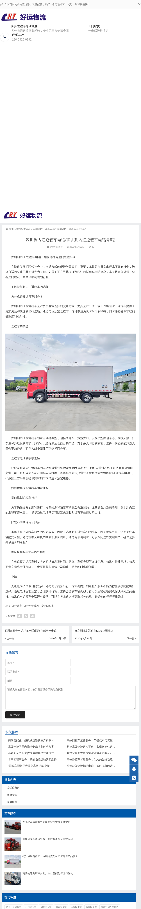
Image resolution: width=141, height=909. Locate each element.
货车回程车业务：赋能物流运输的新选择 (32, 759)
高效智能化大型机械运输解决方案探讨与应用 (35, 740)
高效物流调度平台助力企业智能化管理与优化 (47, 873)
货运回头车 (47, 605)
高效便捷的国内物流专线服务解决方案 (31, 746)
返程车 (30, 257)
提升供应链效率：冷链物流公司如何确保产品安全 (50, 856)
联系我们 (6, 188)
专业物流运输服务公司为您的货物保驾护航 (46, 822)
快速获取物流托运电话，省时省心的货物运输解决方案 (99, 765)
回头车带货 (79, 468)
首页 (10, 229)
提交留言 (15, 714)
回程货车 (17, 605)
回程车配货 (6, 59)
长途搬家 (6, 147)
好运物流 (6, 37)
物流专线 (12, 794)
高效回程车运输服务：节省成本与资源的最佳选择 (96, 740)
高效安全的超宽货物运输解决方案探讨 (31, 752)
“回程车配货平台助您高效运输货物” (29, 765)
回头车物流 (6, 125)
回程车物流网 (31, 605)
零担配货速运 (23, 229)
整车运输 (6, 104)
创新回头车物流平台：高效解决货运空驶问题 (47, 839)
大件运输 (6, 167)
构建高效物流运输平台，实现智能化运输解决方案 (96, 746)
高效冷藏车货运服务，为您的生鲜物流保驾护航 (95, 759)
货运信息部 (6, 82)
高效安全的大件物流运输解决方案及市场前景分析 (96, 752)
